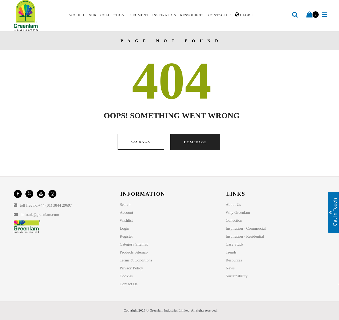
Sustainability (237, 276)
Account (126, 212)
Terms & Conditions (136, 260)
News (230, 268)
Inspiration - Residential (245, 236)
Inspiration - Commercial (246, 228)
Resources (234, 260)
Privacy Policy (131, 268)
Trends (231, 252)
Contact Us (128, 284)
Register (126, 236)
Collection (234, 220)
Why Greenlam (238, 212)
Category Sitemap (134, 244)
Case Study (235, 244)
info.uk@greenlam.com (40, 214)
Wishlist (126, 220)
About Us (233, 204)
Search (125, 204)
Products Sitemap (134, 252)
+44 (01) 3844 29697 (55, 205)
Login (124, 228)
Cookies (126, 276)
